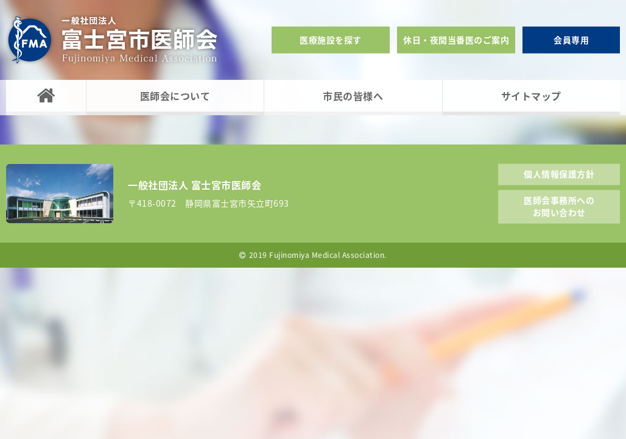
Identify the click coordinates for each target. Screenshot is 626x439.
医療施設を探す (331, 40)
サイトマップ (531, 95)
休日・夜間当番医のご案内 (456, 40)
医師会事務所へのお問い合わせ (559, 206)
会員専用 (571, 40)
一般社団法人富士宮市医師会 (112, 40)
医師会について (175, 95)
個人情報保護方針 (559, 173)
